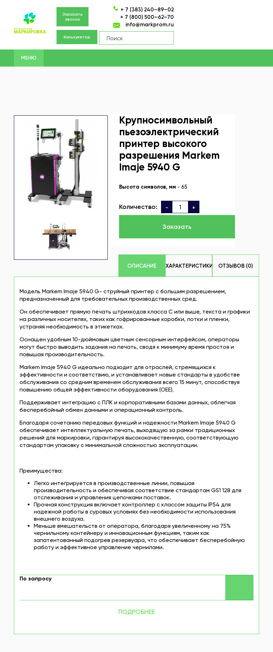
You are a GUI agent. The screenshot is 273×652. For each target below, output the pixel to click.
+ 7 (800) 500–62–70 (147, 17)
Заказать (177, 227)
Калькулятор (77, 37)
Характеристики (189, 266)
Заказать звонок (73, 17)
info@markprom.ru (149, 24)
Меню (29, 58)
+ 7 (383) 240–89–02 (147, 9)
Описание (141, 266)
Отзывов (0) (235, 266)
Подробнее (136, 611)
